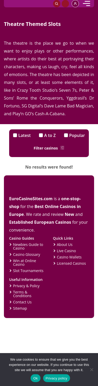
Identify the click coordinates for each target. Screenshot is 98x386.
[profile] (75, 3)
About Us (65, 244)
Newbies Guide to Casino (28, 246)
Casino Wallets (69, 257)
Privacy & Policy (26, 285)
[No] (91, 369)
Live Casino (66, 250)
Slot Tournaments (28, 270)
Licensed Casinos (71, 263)
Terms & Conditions (22, 294)
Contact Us (22, 301)
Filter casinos (49, 148)
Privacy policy (56, 378)
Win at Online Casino (24, 262)
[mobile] (86, 3)
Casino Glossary (26, 254)
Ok (35, 378)
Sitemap (20, 308)
